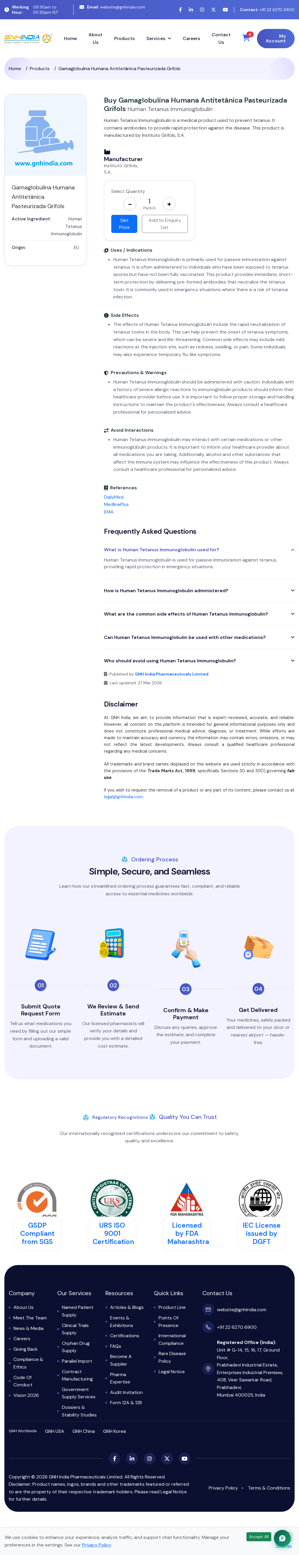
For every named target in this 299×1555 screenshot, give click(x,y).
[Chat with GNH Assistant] (282, 1538)
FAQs (115, 1346)
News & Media (28, 1328)
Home (70, 38)
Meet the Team (30, 1318)
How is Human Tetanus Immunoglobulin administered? (166, 590)
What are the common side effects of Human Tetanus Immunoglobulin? (186, 614)
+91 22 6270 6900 (267, 9)
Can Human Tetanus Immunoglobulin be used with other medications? (185, 637)
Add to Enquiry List (165, 223)
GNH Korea (114, 1431)
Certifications (124, 1336)
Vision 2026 (26, 1395)
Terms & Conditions (269, 1488)
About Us (95, 38)
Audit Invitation (126, 1392)
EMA (109, 512)
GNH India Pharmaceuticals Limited (171, 674)
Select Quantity (128, 191)
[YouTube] (225, 10)
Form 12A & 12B (126, 1403)
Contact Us (221, 38)
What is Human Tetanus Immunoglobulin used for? (161, 550)
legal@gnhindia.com (123, 796)
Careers (191, 38)
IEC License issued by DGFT (262, 1233)
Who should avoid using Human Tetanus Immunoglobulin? (170, 661)
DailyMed (114, 497)
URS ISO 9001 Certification (113, 1233)
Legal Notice (172, 1372)
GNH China (83, 1431)
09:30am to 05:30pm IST (31, 9)
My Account (276, 38)
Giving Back (25, 1349)
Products (124, 38)
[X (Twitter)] (213, 10)
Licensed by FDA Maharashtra (188, 1233)
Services (155, 38)
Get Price (124, 223)
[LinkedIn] (191, 10)
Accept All (259, 1536)
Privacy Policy (223, 1488)
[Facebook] (180, 10)
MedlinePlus (116, 504)
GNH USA (54, 1431)
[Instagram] (202, 10)
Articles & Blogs (127, 1307)
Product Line (172, 1307)
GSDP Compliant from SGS (37, 1233)
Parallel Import (77, 1361)
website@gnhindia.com (112, 7)
